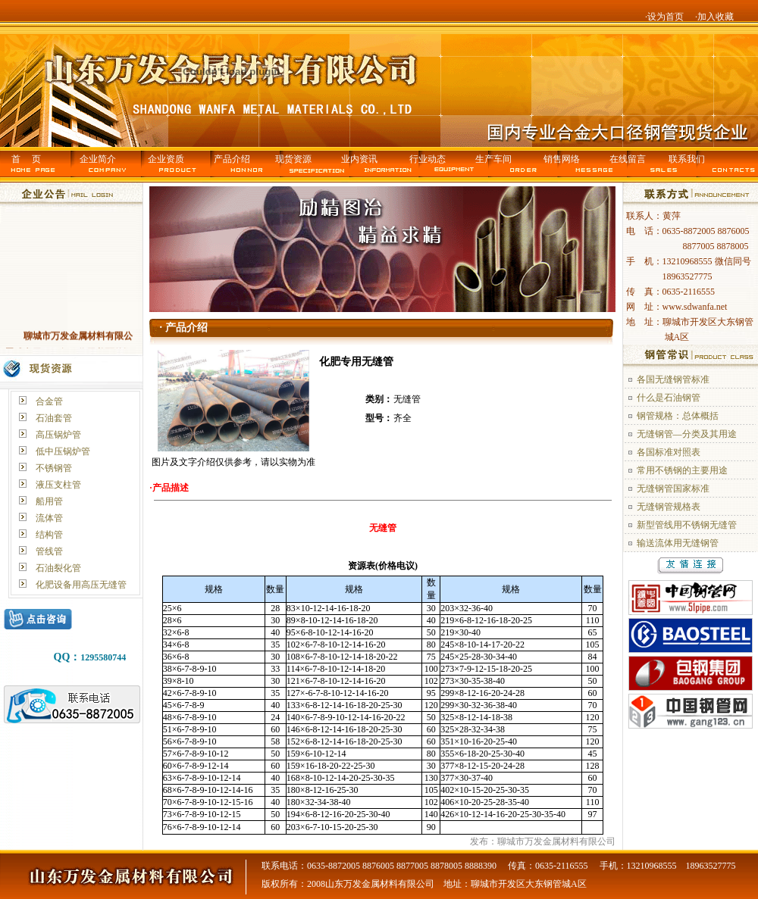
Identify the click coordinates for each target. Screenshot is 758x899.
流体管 (49, 518)
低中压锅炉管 (63, 451)
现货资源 (293, 159)
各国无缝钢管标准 (673, 379)
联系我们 (687, 159)
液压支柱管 (58, 484)
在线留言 (627, 159)
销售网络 (561, 159)
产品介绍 (232, 159)
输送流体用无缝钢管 (678, 543)
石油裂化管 (58, 568)
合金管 (49, 401)
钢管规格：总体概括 (678, 415)
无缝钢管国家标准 (673, 488)
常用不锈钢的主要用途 (682, 470)
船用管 (49, 501)
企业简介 (98, 159)
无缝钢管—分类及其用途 (687, 434)
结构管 (49, 534)
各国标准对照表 (668, 452)
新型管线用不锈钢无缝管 (687, 525)
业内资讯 (359, 159)
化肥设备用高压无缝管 (81, 584)
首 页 (26, 159)
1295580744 (103, 657)
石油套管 (54, 418)
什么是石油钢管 (668, 397)
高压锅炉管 (58, 434)
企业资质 (166, 159)
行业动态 (427, 159)
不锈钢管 (54, 468)
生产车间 (493, 159)
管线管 (49, 551)
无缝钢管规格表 (668, 506)
